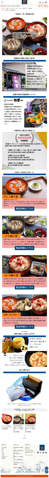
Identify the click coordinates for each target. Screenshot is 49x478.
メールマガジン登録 (29, 450)
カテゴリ (4, 8)
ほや (10, 8)
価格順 (29, 409)
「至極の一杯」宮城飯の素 (10, 10)
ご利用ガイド (27, 447)
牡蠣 (7, 8)
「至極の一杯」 (24, 8)
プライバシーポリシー (29, 455)
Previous (1, 8)
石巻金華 (30, 8)
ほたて (3, 452)
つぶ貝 (20, 8)
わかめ (16, 8)
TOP (3, 10)
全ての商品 (4, 447)
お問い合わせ (27, 449)
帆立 (13, 8)
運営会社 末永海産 (17, 467)
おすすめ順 (24, 409)
